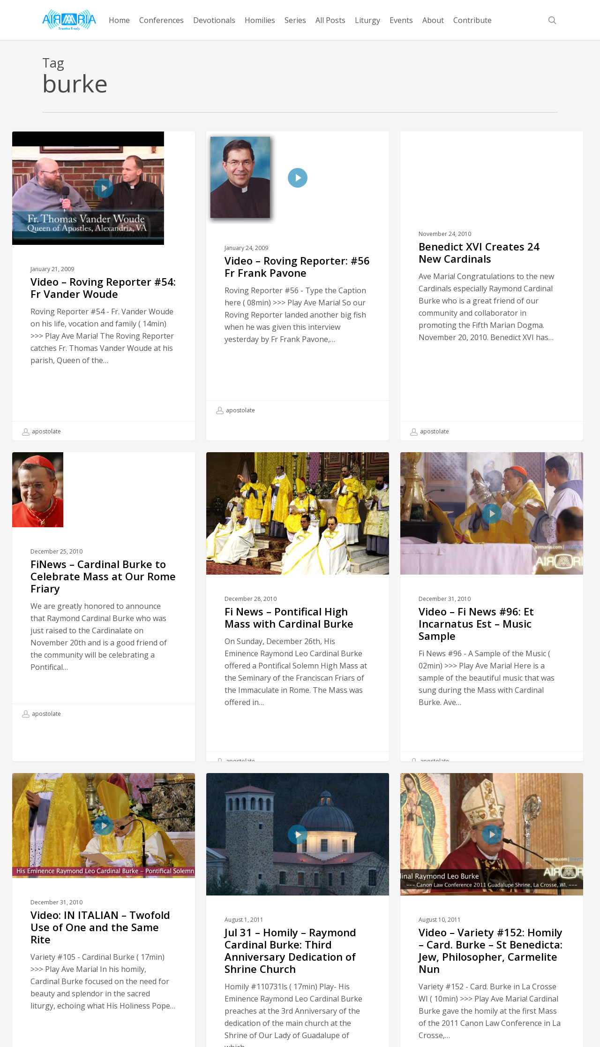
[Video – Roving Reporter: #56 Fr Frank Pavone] (297, 275)
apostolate (41, 431)
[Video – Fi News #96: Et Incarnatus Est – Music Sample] (491, 627)
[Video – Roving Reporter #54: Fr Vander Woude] (103, 285)
